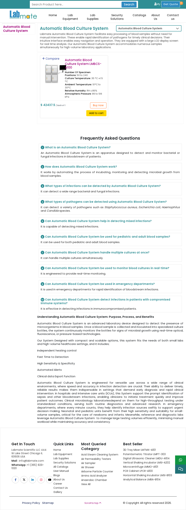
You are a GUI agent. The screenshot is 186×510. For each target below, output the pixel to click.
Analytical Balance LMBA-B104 (142, 479)
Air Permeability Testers (96, 459)
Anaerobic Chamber (94, 480)
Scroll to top (92, 503)
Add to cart (96, 113)
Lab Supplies (93, 17)
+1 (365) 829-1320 (27, 466)
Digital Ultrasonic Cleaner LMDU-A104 (146, 458)
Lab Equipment (70, 17)
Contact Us (60, 487)
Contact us (173, 17)
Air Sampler (88, 463)
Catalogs (139, 15)
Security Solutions (117, 17)
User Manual (61, 471)
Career (57, 483)
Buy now (98, 105)
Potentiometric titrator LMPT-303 (144, 454)
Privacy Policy (31, 503)
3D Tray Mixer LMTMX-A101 (139, 449)
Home (53, 15)
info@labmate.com (27, 461)
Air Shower (87, 467)
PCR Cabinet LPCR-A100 (138, 471)
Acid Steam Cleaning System (99, 454)
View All (85, 484)
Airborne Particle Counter (97, 471)
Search (129, 4)
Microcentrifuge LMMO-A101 (140, 466)
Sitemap (48, 503)
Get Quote (170, 4)
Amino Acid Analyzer (94, 475)
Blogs (56, 475)
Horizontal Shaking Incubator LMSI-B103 (147, 475)
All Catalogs (60, 466)
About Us (155, 17)
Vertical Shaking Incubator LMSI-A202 (146, 462)
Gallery (57, 492)
